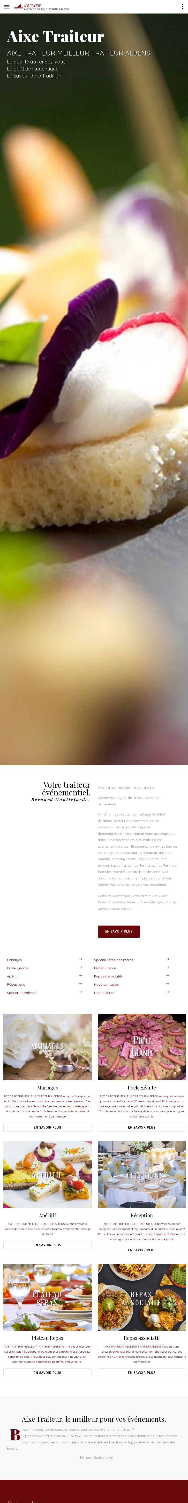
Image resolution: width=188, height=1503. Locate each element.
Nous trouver (104, 992)
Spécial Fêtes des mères (113, 960)
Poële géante (17, 968)
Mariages (14, 960)
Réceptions (16, 984)
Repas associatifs (108, 976)
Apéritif (12, 976)
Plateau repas (105, 968)
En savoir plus (119, 931)
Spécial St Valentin (22, 992)
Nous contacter (106, 984)
